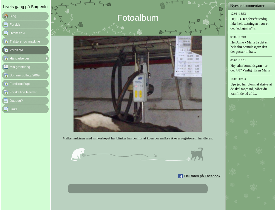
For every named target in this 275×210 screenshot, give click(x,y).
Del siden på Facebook (202, 176)
